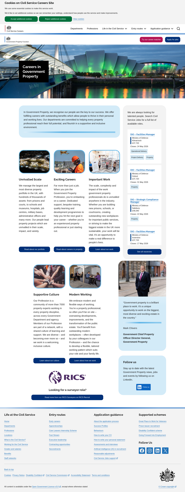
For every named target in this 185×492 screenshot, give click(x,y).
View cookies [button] (78, 19)
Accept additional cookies (21, 19)
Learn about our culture (49, 361)
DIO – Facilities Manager (142, 134)
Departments (77, 28)
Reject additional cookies (55, 19)
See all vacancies (144, 252)
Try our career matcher (151, 40)
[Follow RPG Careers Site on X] (165, 450)
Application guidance (160, 28)
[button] (178, 29)
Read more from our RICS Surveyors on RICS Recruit (67, 397)
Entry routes (137, 28)
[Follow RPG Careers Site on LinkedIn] (157, 450)
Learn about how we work (85, 361)
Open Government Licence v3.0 (45, 487)
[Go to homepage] (14, 28)
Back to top (9, 469)
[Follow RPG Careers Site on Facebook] (142, 450)
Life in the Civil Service (113, 28)
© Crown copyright (166, 487)
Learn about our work (104, 249)
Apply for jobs (172, 40)
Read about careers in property (69, 249)
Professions (92, 28)
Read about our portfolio (34, 249)
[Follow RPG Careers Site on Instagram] (150, 450)
